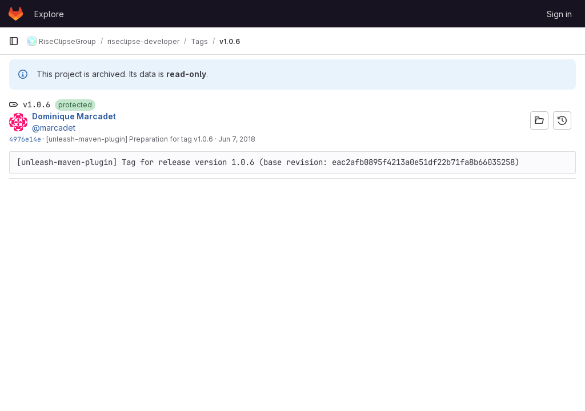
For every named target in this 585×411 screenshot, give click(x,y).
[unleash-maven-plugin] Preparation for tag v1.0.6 (129, 139)
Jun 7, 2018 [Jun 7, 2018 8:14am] (236, 139)
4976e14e (25, 139)
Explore (49, 14)
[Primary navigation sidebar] (14, 41)
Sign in (559, 14)
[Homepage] (15, 14)
